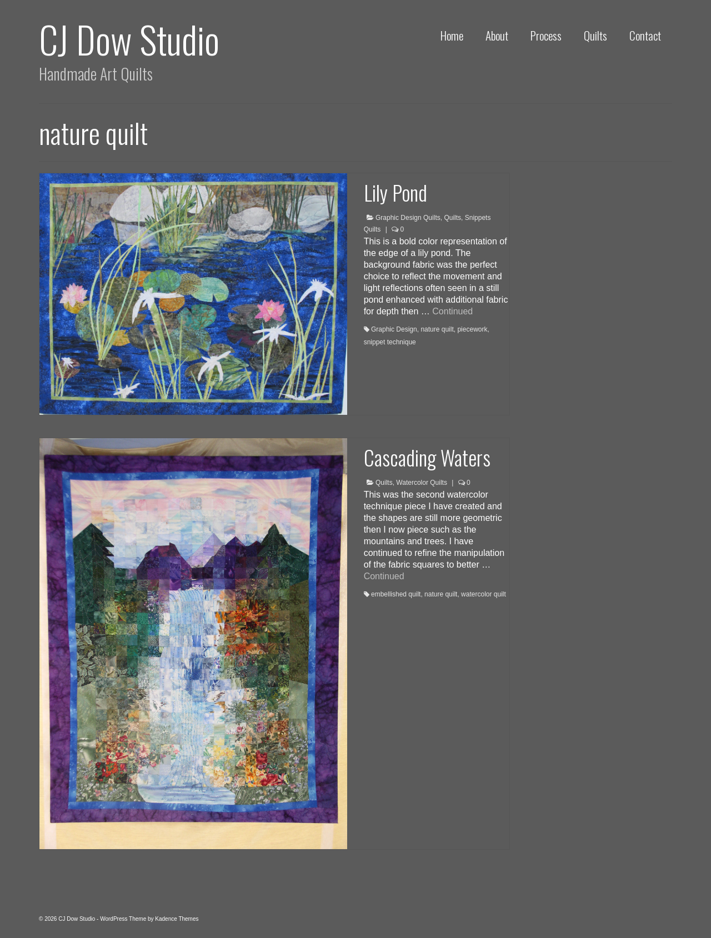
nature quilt (436, 329)
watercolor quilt (483, 594)
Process (546, 35)
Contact (645, 35)
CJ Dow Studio (129, 38)
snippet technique (390, 342)
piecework (472, 329)
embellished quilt (395, 594)
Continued (452, 311)
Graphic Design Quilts (407, 218)
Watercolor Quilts (421, 482)
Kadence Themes (176, 919)
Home (451, 35)
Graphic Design (394, 329)
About (496, 35)
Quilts (595, 35)
